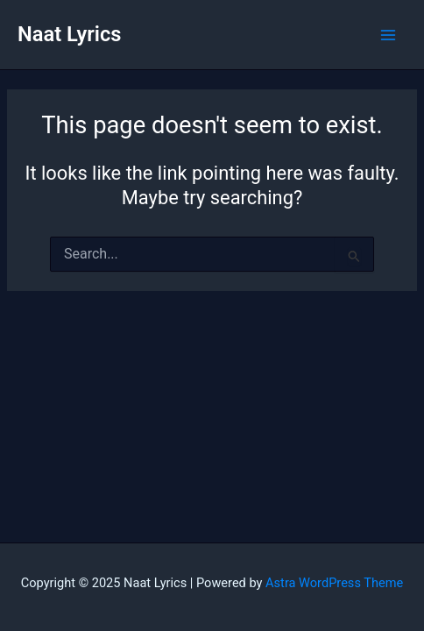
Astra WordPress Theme (334, 583)
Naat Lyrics (69, 34)
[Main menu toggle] (388, 35)
